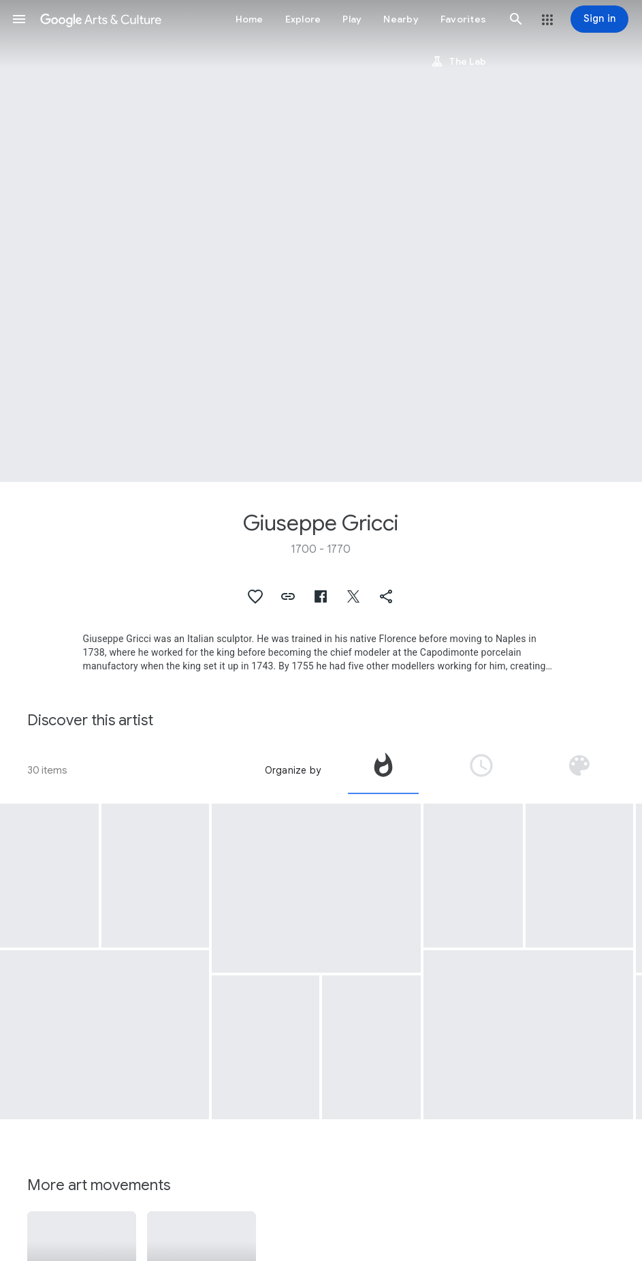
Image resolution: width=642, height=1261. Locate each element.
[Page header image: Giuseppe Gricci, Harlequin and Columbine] (321, 241)
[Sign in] (599, 19)
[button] (19, 19)
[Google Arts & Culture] (100, 19)
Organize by (293, 770)
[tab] (383, 770)
